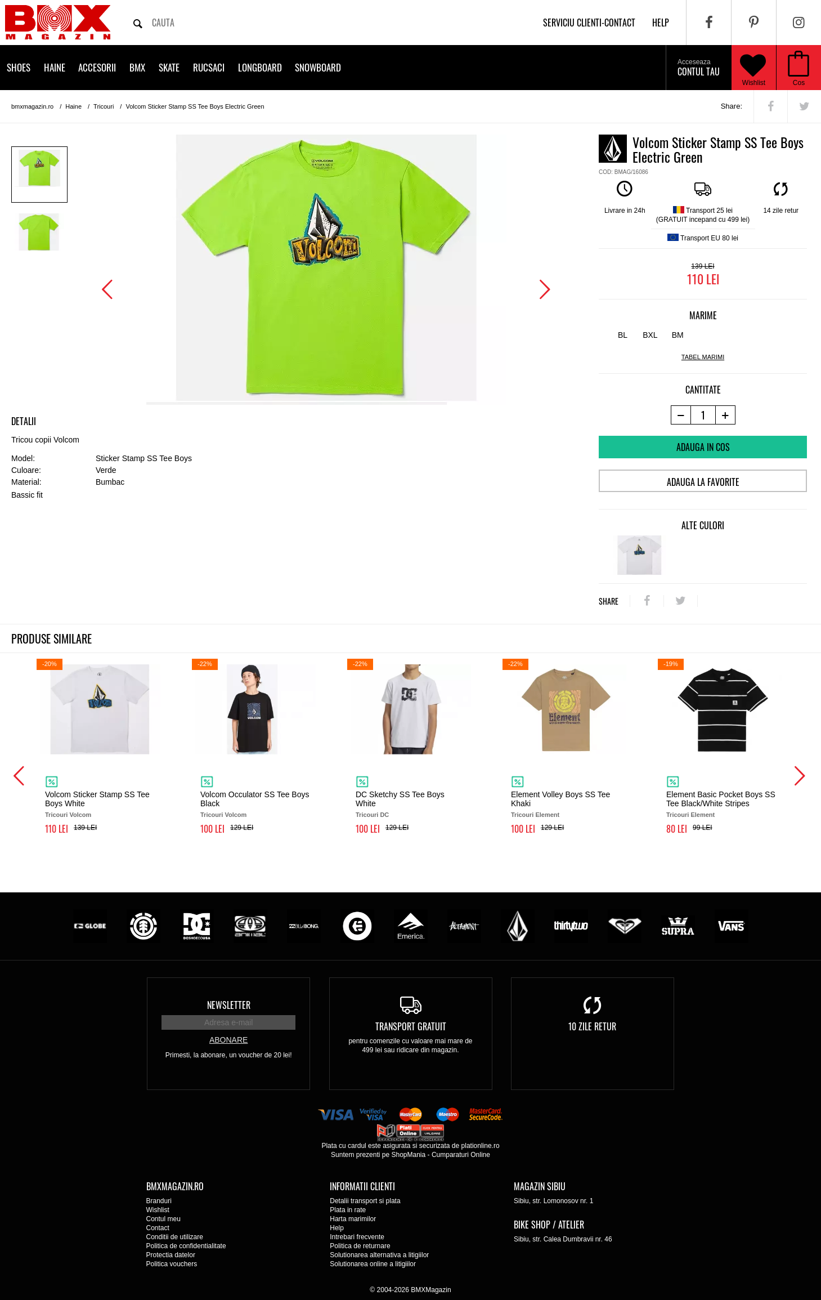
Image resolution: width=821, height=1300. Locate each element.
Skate (169, 67)
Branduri (159, 1201)
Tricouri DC (372, 814)
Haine (54, 67)
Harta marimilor (353, 1219)
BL (622, 334)
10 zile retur (592, 1026)
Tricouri (103, 106)
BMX (137, 67)
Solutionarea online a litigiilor (373, 1264)
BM (678, 334)
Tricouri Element (535, 814)
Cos (799, 83)
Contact (157, 1228)
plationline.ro (480, 1146)
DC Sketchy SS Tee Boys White (400, 799)
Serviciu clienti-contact (589, 22)
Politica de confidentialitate (186, 1246)
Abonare (228, 1039)
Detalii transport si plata (365, 1201)
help (660, 22)
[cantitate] (703, 415)
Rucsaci (209, 67)
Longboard (260, 67)
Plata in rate (348, 1210)
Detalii (23, 421)
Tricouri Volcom (68, 814)
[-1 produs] (680, 415)
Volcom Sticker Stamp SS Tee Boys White (97, 799)
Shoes (18, 67)
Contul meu (163, 1219)
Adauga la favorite (703, 482)
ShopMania (408, 1155)
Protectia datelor (170, 1255)
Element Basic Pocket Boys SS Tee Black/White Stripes (720, 799)
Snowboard (318, 67)
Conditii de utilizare (174, 1237)
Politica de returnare (360, 1246)
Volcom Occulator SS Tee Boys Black (254, 799)
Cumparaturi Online (461, 1155)
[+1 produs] (725, 415)
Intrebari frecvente (357, 1237)
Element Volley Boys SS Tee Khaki (560, 799)
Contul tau (699, 68)
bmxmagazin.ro (32, 106)
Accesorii (97, 67)
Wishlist (753, 67)
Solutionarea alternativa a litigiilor (379, 1255)
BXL (650, 334)
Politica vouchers (172, 1264)
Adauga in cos (703, 447)
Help (337, 1228)
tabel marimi (702, 357)
